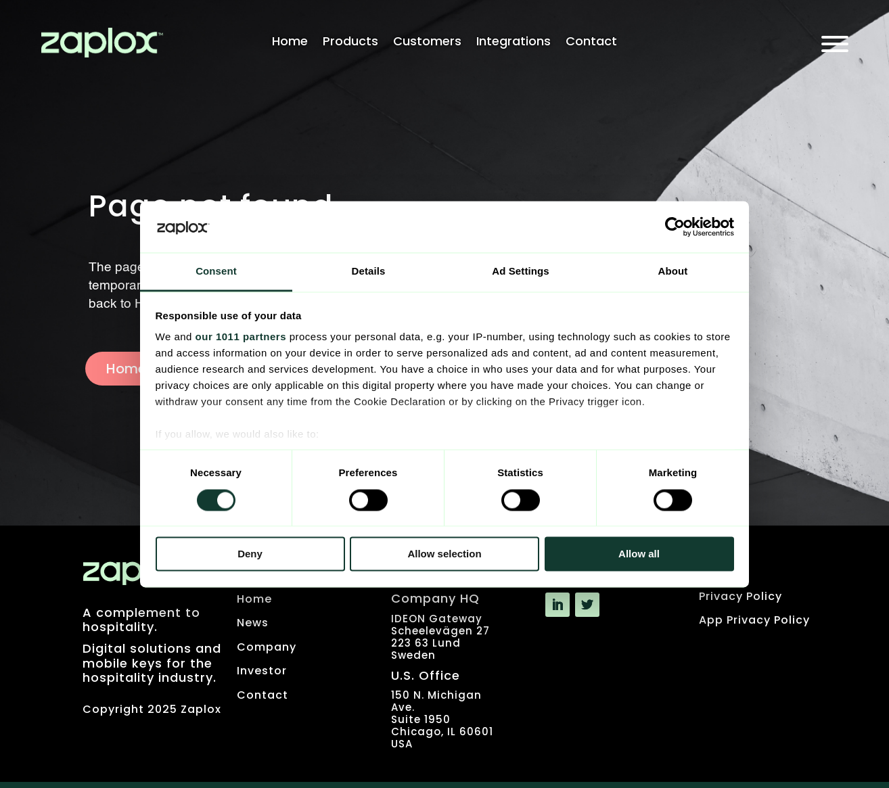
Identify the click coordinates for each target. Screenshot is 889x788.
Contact (591, 43)
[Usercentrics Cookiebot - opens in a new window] (675, 226)
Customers (427, 43)
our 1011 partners (241, 337)
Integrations (513, 43)
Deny (250, 554)
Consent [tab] (216, 271)
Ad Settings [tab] (520, 271)
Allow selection (444, 554)
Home (290, 43)
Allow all (639, 554)
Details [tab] (369, 271)
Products (350, 43)
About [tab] (673, 271)
